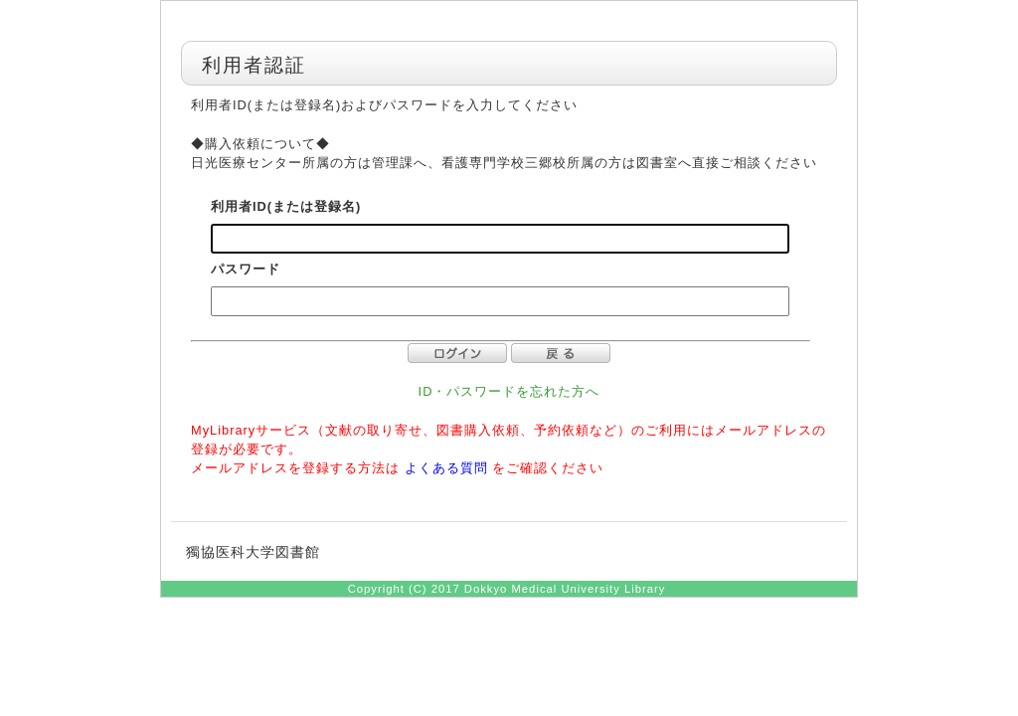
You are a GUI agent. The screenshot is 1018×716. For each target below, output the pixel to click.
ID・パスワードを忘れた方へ (509, 391)
